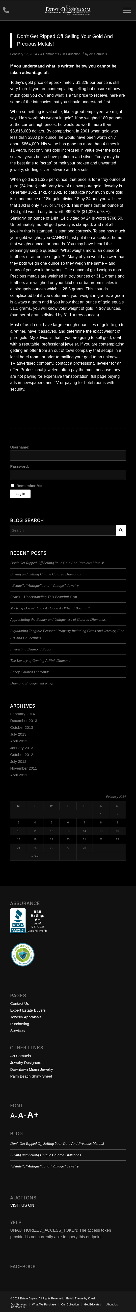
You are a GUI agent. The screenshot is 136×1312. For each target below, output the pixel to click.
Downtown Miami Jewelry (31, 1069)
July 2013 (18, 734)
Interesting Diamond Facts (30, 649)
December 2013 (23, 720)
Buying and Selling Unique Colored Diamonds (45, 574)
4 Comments (49, 54)
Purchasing (19, 1024)
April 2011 (18, 775)
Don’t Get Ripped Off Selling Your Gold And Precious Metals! (57, 563)
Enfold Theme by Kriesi (80, 1298)
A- (13, 1115)
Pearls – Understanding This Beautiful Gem (43, 597)
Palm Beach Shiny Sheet (31, 1076)
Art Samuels (98, 54)
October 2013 (21, 727)
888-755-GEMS (6, 11)
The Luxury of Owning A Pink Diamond (40, 661)
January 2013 (21, 748)
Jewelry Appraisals (25, 1017)
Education (73, 54)
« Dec (35, 856)
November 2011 (23, 768)
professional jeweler (60, 344)
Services (17, 1030)
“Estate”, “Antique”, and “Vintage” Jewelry (44, 585)
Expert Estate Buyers (28, 1010)
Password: (19, 466)
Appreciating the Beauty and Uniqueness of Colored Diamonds (57, 619)
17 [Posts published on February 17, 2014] (18, 839)
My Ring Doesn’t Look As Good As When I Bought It (50, 608)
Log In (20, 494)
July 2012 (18, 761)
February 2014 (22, 714)
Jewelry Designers (25, 1062)
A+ (33, 1115)
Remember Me (29, 486)
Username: (19, 447)
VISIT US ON (22, 1205)
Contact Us (19, 1003)
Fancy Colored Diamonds (29, 672)
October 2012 (21, 754)
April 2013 (18, 741)
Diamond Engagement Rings (31, 683)
